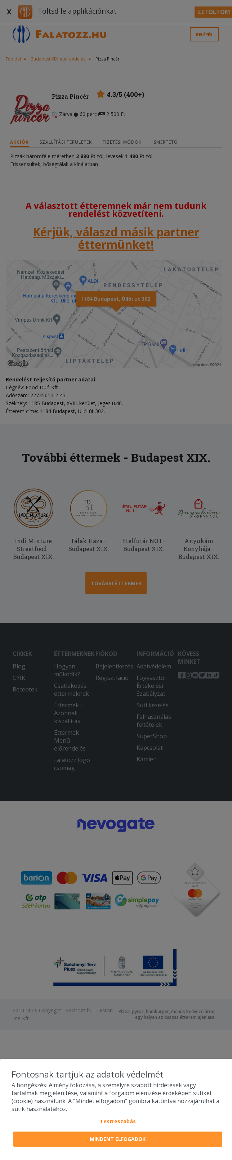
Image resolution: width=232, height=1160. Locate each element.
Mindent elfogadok (118, 1139)
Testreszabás (118, 1121)
